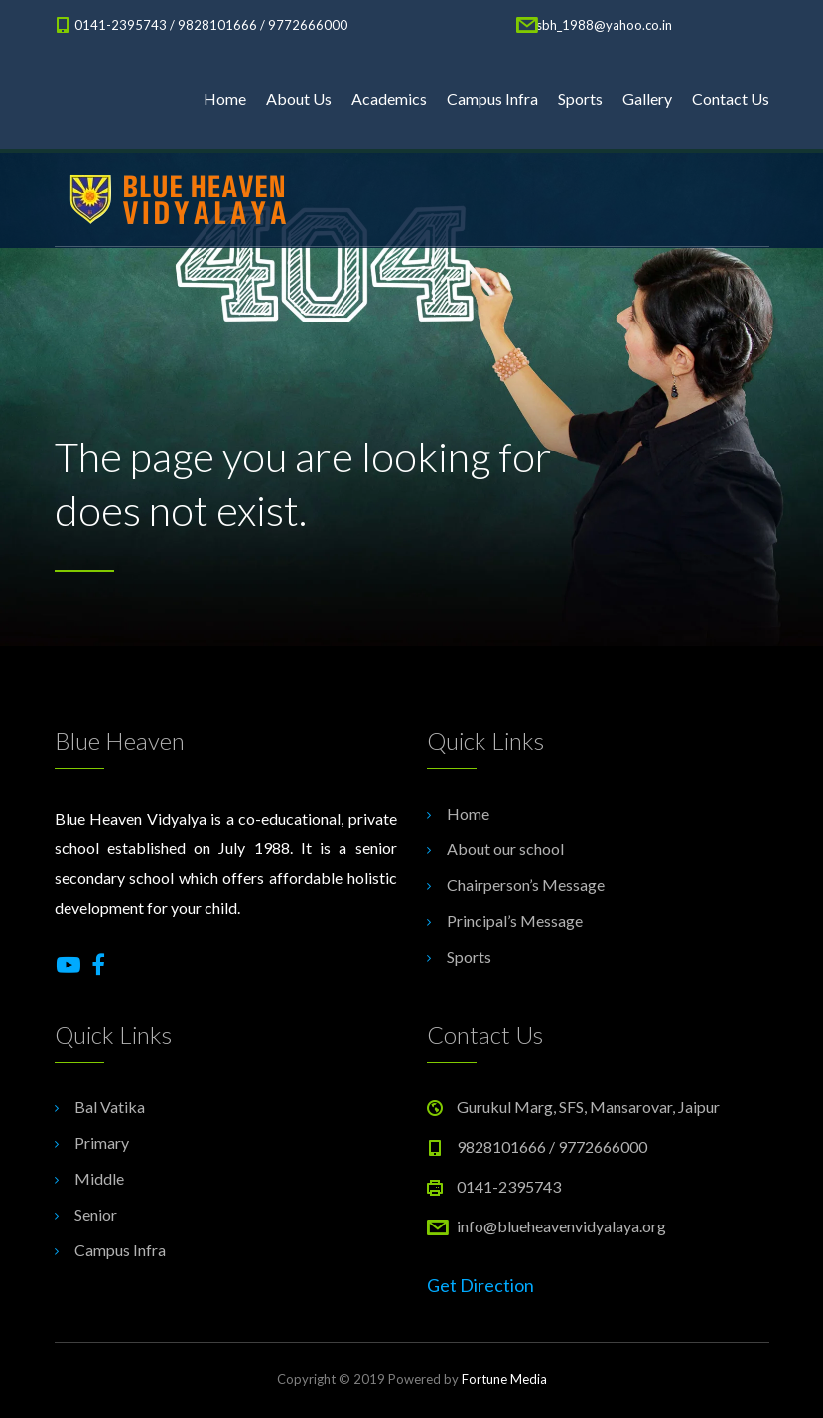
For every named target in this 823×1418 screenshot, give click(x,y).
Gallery (647, 98)
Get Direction (480, 1285)
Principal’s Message (515, 920)
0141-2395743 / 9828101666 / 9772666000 (210, 25)
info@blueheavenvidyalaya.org (561, 1226)
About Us (299, 98)
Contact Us (730, 98)
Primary (101, 1142)
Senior (95, 1214)
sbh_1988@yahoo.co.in (604, 25)
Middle (99, 1178)
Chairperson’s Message (526, 884)
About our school (505, 848)
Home (225, 98)
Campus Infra (492, 98)
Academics (389, 98)
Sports (580, 98)
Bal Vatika (109, 1106)
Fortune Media (504, 1379)
